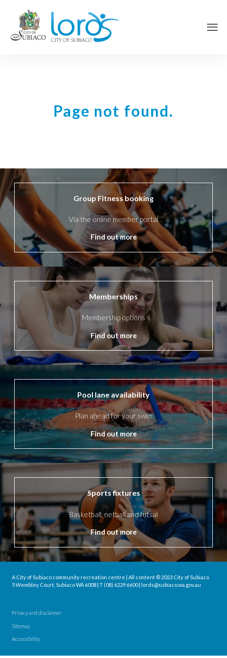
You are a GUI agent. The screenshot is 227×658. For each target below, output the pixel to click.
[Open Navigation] (212, 27)
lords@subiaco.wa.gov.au (171, 585)
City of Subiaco (191, 577)
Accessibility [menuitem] (26, 639)
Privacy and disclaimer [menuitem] (37, 613)
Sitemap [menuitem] (21, 626)
